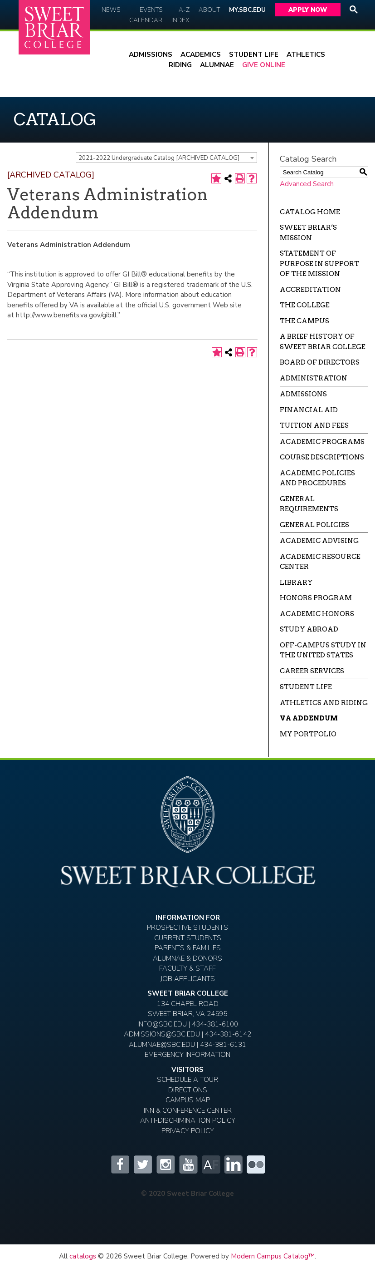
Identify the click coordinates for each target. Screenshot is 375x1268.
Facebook (119, 1164)
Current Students (187, 937)
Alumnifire (210, 1164)
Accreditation (310, 290)
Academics (200, 54)
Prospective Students (187, 927)
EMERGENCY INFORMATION (187, 1054)
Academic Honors (317, 614)
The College (305, 305)
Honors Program (316, 598)
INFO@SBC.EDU (162, 1024)
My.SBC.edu (247, 9)
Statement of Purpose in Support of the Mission (319, 263)
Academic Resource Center (320, 562)
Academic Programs (322, 442)
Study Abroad (309, 629)
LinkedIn (233, 1164)
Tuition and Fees (314, 425)
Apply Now (307, 9)
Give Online (263, 64)
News (111, 9)
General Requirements (309, 504)
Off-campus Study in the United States (323, 650)
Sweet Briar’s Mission (308, 232)
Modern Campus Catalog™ (273, 1256)
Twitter (142, 1164)
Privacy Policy (187, 1130)
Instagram (165, 1164)
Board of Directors (320, 362)
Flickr (255, 1164)
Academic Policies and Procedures (317, 478)
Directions (187, 1090)
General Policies (314, 525)
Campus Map (188, 1100)
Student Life (253, 54)
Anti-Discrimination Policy (187, 1120)
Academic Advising (319, 541)
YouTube (187, 1164)
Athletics (306, 54)
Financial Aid (309, 410)
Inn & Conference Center (188, 1110)
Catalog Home (310, 212)
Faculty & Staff (187, 968)
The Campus (304, 321)
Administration (313, 378)
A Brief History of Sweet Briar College (322, 341)
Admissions (150, 54)
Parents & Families (188, 947)
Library (296, 582)
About (209, 9)
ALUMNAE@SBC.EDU (162, 1044)
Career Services (312, 671)
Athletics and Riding (324, 703)
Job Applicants (188, 978)
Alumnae (217, 64)
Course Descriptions (322, 457)
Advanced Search (307, 183)
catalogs (82, 1256)
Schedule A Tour (187, 1079)
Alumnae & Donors (187, 958)
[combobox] (166, 157)
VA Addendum (309, 718)
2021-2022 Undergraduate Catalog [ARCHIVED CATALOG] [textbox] (158, 158)
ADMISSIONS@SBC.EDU (162, 1034)
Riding (180, 64)
